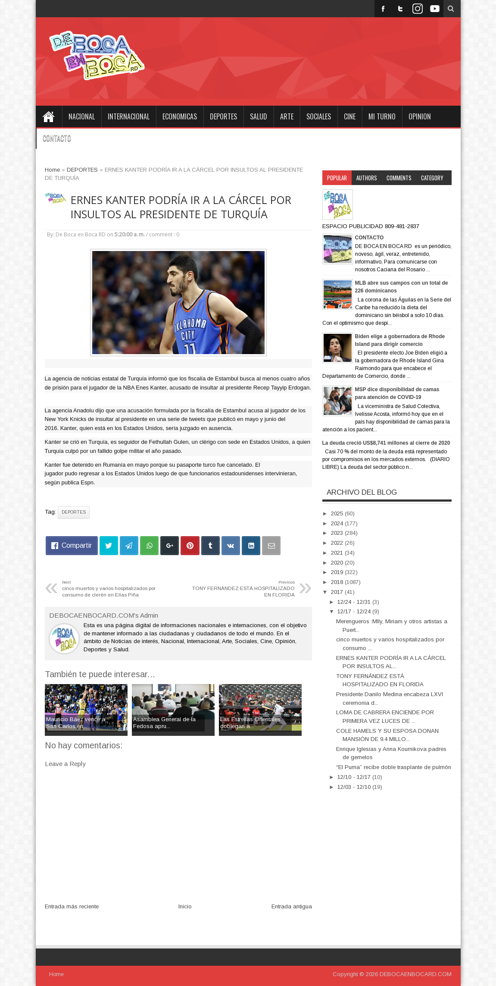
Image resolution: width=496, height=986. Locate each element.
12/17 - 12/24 (354, 611)
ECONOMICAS (179, 116)
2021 (338, 553)
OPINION (420, 116)
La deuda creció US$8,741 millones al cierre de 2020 (386, 443)
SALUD (258, 116)
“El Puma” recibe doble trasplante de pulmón (393, 767)
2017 (338, 592)
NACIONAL (82, 116)
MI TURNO (382, 116)
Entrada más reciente (72, 906)
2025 (338, 513)
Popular (337, 177)
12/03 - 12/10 (354, 787)
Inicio (185, 906)
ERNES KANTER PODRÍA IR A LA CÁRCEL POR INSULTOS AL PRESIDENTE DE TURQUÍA (181, 207)
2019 (338, 572)
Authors (366, 177)
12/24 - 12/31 (354, 602)
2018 (338, 582)
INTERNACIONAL (129, 116)
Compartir (77, 545)
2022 (338, 543)
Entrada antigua (291, 906)
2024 (338, 523)
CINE (350, 116)
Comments (399, 177)
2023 (338, 533)
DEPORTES (223, 116)
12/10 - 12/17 (354, 777)
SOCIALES (318, 116)
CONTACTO (57, 138)
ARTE (286, 116)
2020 (338, 562)
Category (432, 177)
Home (49, 116)
